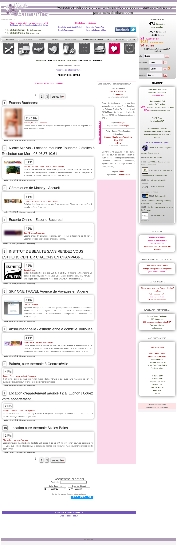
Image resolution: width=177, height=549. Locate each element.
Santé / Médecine (29, 376)
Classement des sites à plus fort (159, 107)
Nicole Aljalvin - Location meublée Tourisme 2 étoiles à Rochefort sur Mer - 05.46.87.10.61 (48, 151)
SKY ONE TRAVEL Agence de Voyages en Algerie (48, 291)
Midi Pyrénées (48, 342)
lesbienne (43, 123)
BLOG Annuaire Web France (159, 110)
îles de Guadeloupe (24, 30)
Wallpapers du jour (157, 325)
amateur (27, 123)
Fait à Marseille (160, 196)
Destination (55, 482)
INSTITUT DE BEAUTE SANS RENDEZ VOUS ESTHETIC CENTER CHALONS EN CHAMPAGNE (42, 254)
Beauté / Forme (29, 270)
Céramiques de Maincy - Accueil (34, 188)
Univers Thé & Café (154, 157)
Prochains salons (157, 368)
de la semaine (157, 328)
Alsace (55, 201)
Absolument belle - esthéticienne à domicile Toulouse (51, 329)
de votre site (157, 132)
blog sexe (34, 123)
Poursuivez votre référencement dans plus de (114, 9)
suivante (58, 96)
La (157, 121)
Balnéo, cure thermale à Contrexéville (38, 364)
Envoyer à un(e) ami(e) (157, 382)
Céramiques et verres (31, 201)
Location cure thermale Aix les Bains (39, 428)
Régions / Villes (58, 166)
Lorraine (19, 376)
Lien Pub (157, 394)
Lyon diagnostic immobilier (156, 180)
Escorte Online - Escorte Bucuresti (36, 220)
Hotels (21, 410)
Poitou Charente (45, 166)
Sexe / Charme (29, 233)
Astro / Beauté (29, 342)
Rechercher (82, 497)
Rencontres (40, 233)
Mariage (39, 342)
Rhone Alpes (7, 440)
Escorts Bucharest (23, 103)
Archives (157, 249)
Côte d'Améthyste (23, 33)
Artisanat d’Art (46, 201)
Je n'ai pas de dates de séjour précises (70, 494)
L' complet (157, 89)
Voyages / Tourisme (31, 166)
